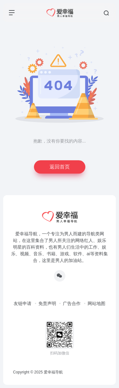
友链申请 (22, 303)
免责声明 (47, 303)
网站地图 (96, 303)
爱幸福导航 (53, 372)
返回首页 (60, 166)
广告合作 (72, 303)
